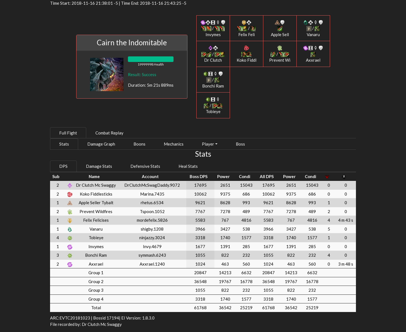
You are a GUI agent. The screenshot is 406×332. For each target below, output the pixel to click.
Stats (64, 143)
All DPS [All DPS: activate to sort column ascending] (267, 176)
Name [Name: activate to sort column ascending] (94, 176)
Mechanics (174, 143)
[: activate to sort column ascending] (70, 176)
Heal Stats (188, 166)
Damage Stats (99, 166)
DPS (63, 166)
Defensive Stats (145, 166)
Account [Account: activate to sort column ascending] (150, 176)
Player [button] (208, 143)
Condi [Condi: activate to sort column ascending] (244, 176)
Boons (139, 143)
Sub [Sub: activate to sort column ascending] (56, 176)
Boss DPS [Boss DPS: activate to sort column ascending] (198, 176)
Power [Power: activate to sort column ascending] (223, 176)
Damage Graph (101, 143)
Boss (240, 143)
